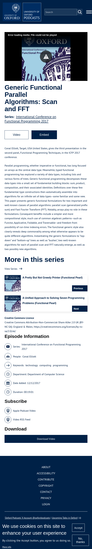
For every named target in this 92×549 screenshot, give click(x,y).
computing (45, 365)
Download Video (46, 439)
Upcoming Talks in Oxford (64, 518)
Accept (78, 528)
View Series (11, 269)
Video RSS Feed (21, 419)
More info (6, 546)
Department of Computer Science (46, 374)
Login (46, 504)
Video (16, 135)
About (46, 467)
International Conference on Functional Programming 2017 (30, 119)
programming (60, 365)
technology (31, 365)
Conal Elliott (29, 356)
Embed (44, 135)
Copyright (46, 486)
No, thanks (80, 540)
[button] (46, 57)
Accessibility (46, 473)
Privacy (46, 498)
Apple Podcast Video (24, 410)
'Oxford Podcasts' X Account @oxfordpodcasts (27, 518)
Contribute (46, 480)
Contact (46, 492)
